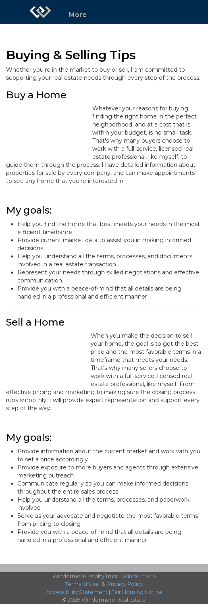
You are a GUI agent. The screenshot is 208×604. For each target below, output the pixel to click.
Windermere (139, 576)
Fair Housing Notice (136, 592)
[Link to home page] (40, 12)
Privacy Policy (125, 584)
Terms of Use (82, 584)
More (78, 15)
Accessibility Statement (77, 592)
